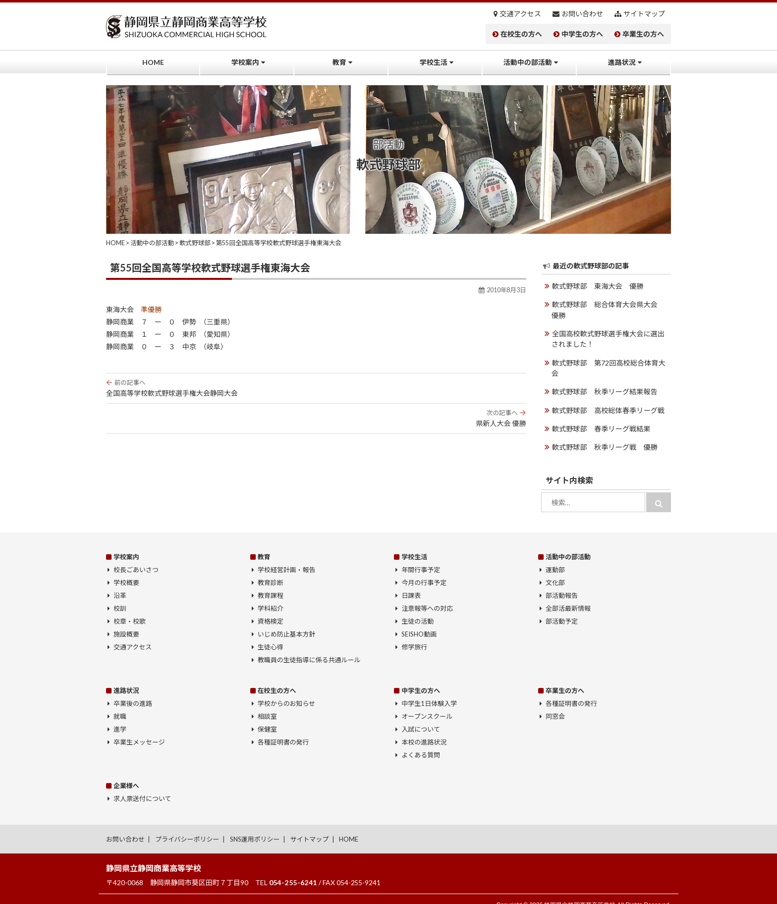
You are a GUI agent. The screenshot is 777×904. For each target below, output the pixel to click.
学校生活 (433, 62)
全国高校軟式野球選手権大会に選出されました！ (611, 338)
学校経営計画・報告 (287, 557)
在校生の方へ (521, 34)
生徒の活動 (417, 609)
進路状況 (622, 62)
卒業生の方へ (643, 34)
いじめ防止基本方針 (287, 622)
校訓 (119, 596)
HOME (153, 62)
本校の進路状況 (423, 730)
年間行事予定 (420, 557)
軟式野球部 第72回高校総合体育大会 (611, 362)
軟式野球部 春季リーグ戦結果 (600, 417)
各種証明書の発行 (283, 730)
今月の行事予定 (423, 570)
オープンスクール (426, 704)
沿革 (119, 583)
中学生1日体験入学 (429, 691)
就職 (119, 704)
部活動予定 (562, 609)
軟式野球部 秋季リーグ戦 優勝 (604, 435)
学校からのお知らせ (287, 691)
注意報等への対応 (427, 596)
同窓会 (555, 704)
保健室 (267, 717)
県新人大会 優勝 (316, 418)
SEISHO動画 (419, 622)
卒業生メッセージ (139, 730)
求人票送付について (142, 786)
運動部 (555, 557)
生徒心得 (270, 634)
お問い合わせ (582, 13)
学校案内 (245, 62)
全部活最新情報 (568, 596)
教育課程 (270, 583)
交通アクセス (520, 13)
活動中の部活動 (527, 62)
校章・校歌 (129, 609)
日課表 (411, 583)
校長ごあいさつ (136, 557)
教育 (339, 62)
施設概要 (126, 622)
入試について (420, 717)
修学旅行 (414, 634)
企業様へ (126, 774)
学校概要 (126, 570)
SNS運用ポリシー (255, 827)
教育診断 (270, 570)
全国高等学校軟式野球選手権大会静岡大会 (316, 387)
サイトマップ (644, 13)
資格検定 (270, 609)
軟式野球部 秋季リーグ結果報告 (604, 380)
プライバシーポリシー (187, 827)
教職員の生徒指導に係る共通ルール (309, 647)
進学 (119, 717)
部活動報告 (562, 583)
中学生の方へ (582, 34)
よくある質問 (420, 742)
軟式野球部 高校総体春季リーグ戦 (607, 398)
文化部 (555, 570)
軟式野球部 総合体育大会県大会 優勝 (611, 309)
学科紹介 (270, 596)
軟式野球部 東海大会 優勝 (597, 286)
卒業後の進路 (132, 691)
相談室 (267, 704)
